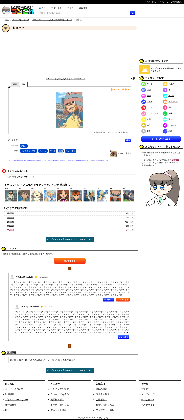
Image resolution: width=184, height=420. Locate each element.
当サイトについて (14, 389)
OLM (61, 151)
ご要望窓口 (101, 399)
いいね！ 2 (108, 299)
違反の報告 (101, 389)
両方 (43, 8)
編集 (128, 140)
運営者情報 (11, 405)
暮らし (168, 119)
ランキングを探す (59, 389)
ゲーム (52, 151)
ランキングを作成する (161, 139)
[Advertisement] (70, 53)
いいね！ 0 (123, 337)
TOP (7, 20)
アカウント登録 (58, 410)
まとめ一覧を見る (59, 405)
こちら (91, 160)
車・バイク (170, 101)
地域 (167, 131)
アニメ (24, 146)
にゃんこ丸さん (124, 153)
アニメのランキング (20, 20)
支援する (145, 389)
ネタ (146, 125)
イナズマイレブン (28, 151)
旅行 (167, 107)
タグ (71, 8)
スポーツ (147, 107)
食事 (146, 119)
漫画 (146, 90)
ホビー (147, 101)
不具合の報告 (103, 394)
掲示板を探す (57, 399)
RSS (7, 410)
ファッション (149, 113)
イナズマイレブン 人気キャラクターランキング (52, 20)
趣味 (167, 113)
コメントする (69, 261)
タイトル (57, 8)
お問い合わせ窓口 (105, 405)
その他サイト (148, 405)
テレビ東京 (70, 151)
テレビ (168, 96)
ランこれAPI (147, 399)
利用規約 (9, 394)
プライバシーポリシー (16, 399)
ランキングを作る (59, 394)
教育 (146, 131)
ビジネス (169, 125)
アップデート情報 (105, 410)
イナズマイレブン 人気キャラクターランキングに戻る (69, 239)
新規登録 (175, 160)
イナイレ (43, 151)
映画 (146, 96)
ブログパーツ (148, 394)
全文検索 (83, 8)
